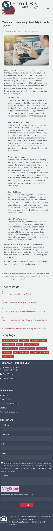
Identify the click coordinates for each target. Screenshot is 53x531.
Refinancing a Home (31, 31)
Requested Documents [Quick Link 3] (9, 404)
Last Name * (5, 434)
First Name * (5, 425)
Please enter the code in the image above (17, 495)
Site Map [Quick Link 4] (3, 408)
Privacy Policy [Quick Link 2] (5, 399)
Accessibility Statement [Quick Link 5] (9, 412)
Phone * (4, 453)
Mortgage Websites (17, 522)
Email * (3, 444)
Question (4, 475)
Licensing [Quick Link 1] (4, 395)
